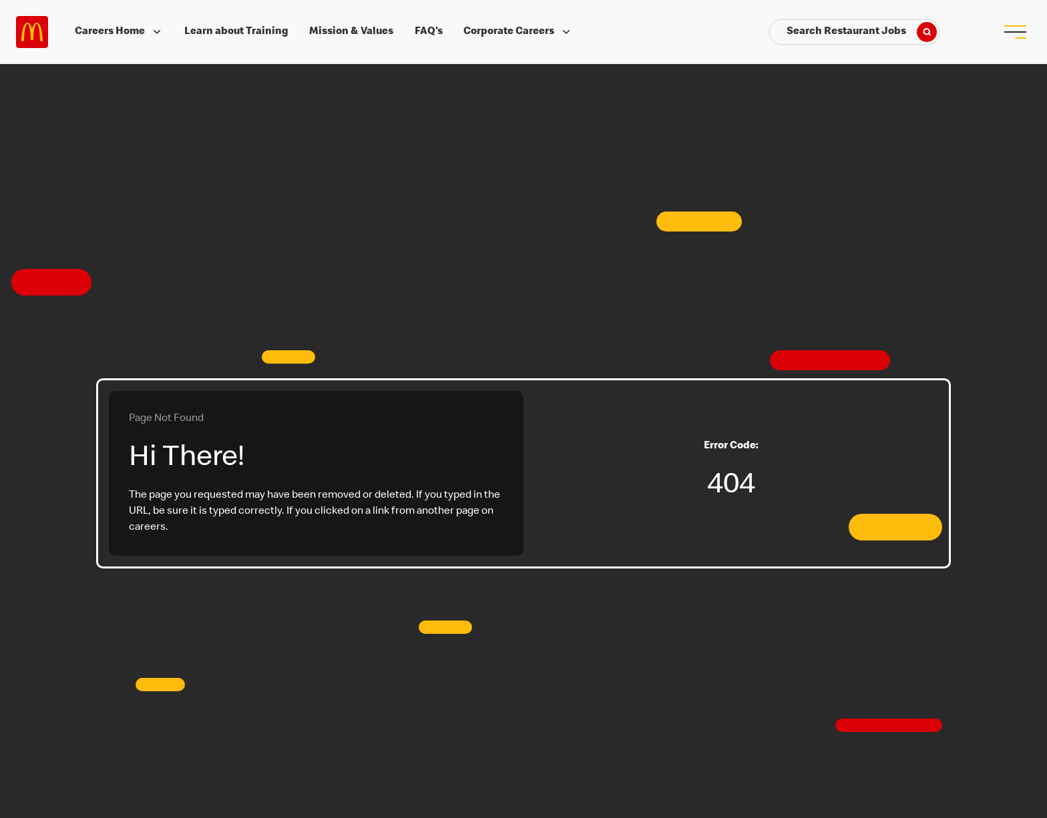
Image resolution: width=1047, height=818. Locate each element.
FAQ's (429, 32)
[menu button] (1015, 32)
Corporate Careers (518, 32)
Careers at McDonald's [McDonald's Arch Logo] (32, 32)
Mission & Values (351, 32)
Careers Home (119, 32)
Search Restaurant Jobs (862, 32)
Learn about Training (236, 32)
